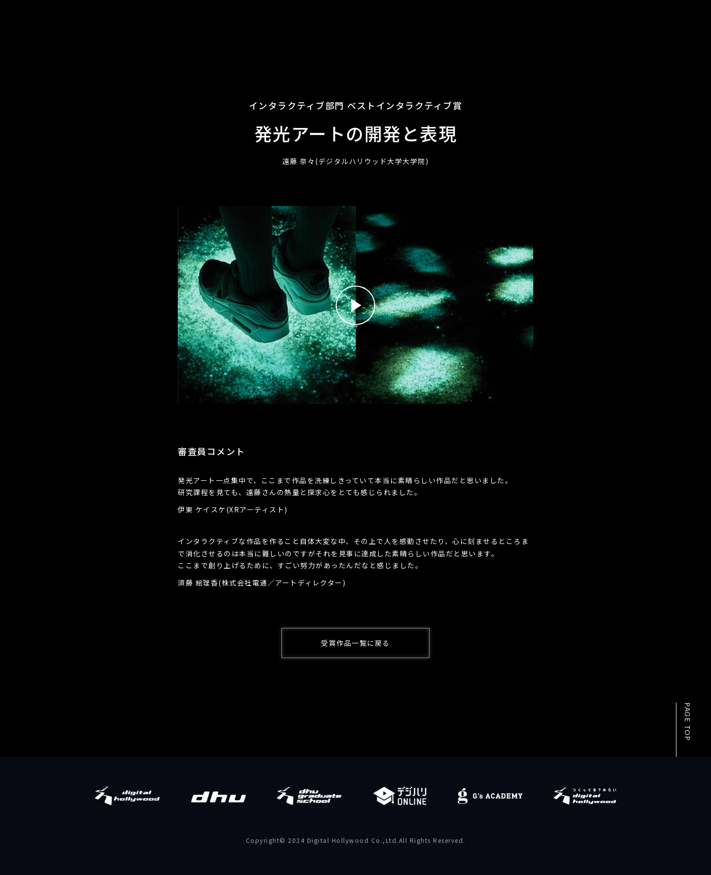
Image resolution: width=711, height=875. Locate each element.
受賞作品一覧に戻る (355, 643)
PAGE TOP (686, 722)
